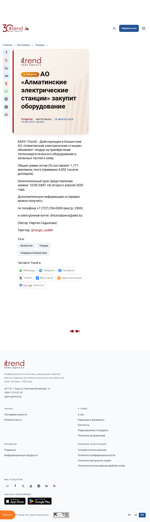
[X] (23, 486)
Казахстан (26, 245)
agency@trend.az (13, 396)
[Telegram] (38, 486)
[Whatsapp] (7, 486)
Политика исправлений (91, 435)
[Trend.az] (16, 28)
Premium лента (12, 419)
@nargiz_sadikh (42, 230)
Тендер (43, 245)
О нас (81, 414)
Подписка (10, 450)
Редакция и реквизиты (91, 419)
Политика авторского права (94, 460)
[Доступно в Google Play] (40, 501)
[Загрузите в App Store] (15, 501)
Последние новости (15, 414)
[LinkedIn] (46, 486)
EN (129, 515)
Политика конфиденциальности (96, 455)
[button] (6, 52)
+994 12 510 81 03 (13, 392)
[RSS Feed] (54, 486)
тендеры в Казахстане (33, 252)
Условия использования (92, 450)
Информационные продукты (21, 455)
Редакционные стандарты (93, 430)
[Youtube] (31, 486)
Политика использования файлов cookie (101, 465)
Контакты (84, 425)
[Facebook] (15, 486)
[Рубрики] (143, 28)
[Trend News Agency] (14, 364)
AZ (135, 515)
